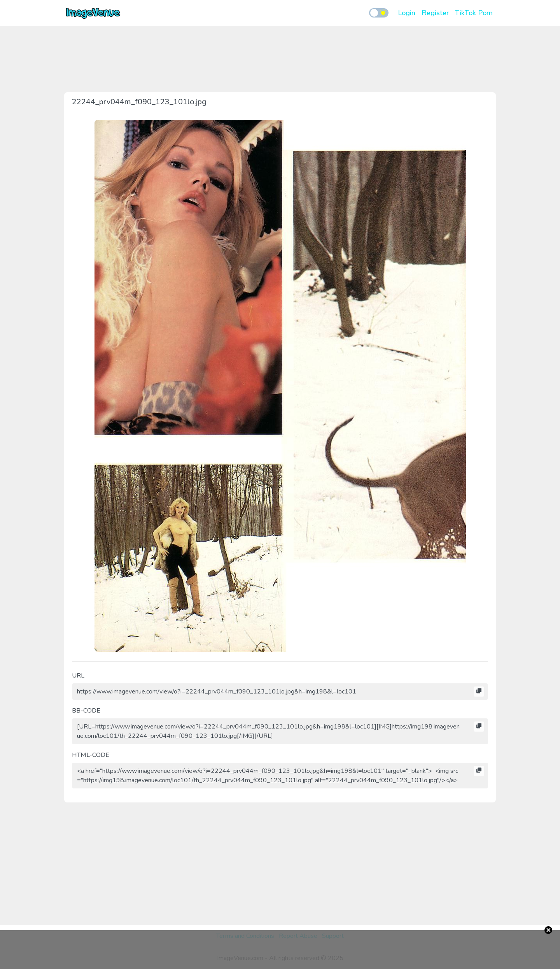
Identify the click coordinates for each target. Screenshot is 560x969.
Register (435, 13)
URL (78, 675)
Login (406, 13)
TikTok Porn (474, 13)
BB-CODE (86, 710)
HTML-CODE (90, 755)
